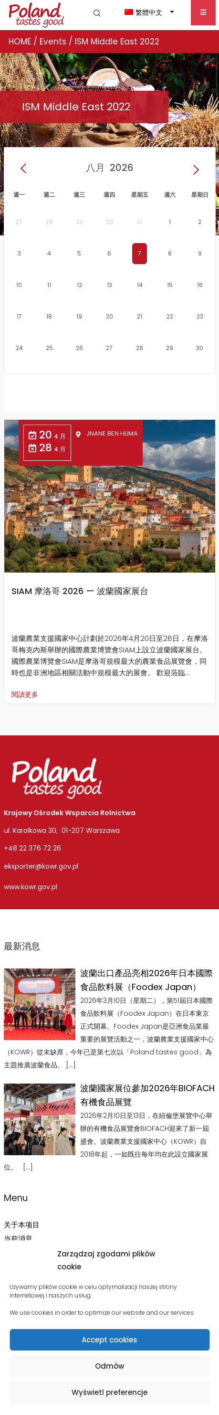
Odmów (109, 1366)
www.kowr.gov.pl (30, 887)
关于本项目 (22, 1225)
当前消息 (18, 1239)
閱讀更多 (24, 694)
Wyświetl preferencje (109, 1392)
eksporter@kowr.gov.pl (41, 866)
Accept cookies (109, 1340)
